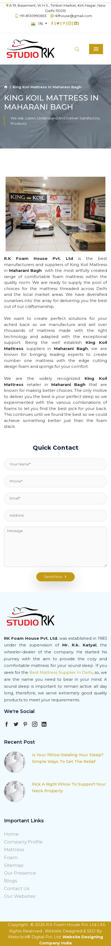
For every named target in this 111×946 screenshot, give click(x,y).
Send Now (55, 576)
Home (11, 834)
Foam (11, 857)
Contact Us (17, 888)
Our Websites (19, 896)
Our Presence (20, 873)
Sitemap (13, 865)
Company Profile (23, 841)
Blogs (10, 880)
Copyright (18, 924)
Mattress (14, 849)
